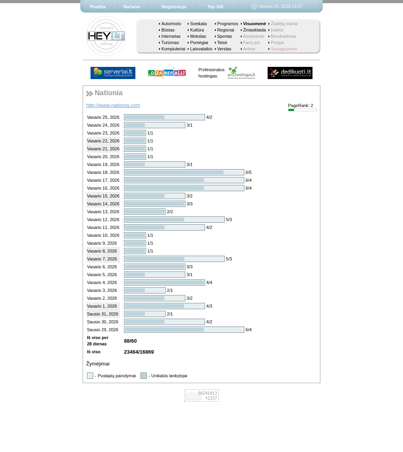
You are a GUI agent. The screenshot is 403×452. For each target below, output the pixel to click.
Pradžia (97, 6)
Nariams (132, 6)
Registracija (174, 6)
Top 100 (215, 6)
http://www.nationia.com (113, 105)
